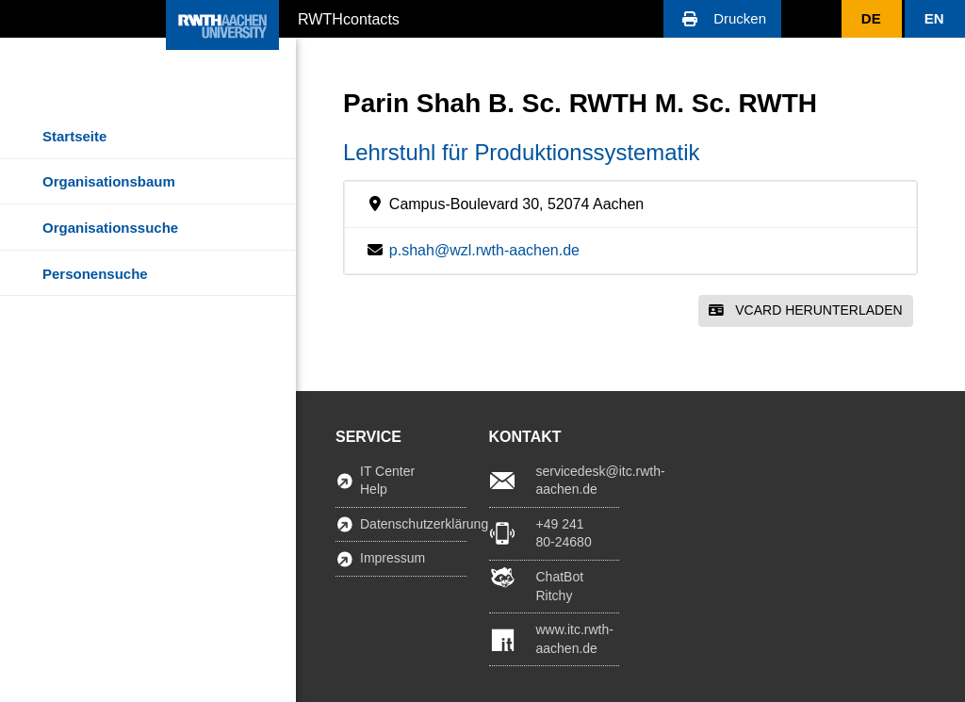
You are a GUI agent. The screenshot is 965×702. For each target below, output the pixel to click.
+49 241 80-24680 (564, 533)
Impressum (392, 557)
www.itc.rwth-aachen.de (574, 639)
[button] (722, 19)
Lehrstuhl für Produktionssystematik (521, 152)
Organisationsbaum (108, 181)
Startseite (74, 136)
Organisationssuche (110, 228)
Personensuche (95, 274)
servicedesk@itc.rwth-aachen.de (578, 481)
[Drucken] (722, 19)
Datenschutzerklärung (413, 523)
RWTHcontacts (349, 17)
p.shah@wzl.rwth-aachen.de (484, 250)
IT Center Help (387, 481)
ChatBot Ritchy (560, 586)
